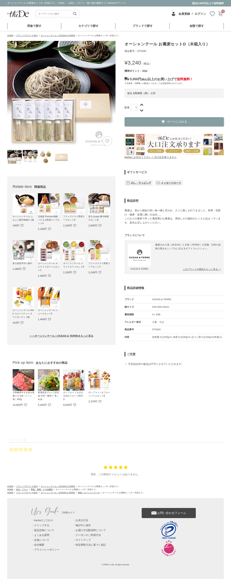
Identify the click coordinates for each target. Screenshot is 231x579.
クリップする (41, 525)
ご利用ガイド (53, 512)
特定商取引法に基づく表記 (91, 544)
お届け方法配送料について (91, 530)
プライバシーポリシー (46, 549)
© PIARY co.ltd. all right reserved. (116, 565)
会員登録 (184, 13)
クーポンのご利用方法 (88, 535)
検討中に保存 (83, 525)
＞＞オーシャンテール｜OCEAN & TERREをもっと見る (61, 335)
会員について (41, 540)
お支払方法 (82, 520)
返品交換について (44, 530)
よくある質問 (41, 535)
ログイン (200, 13)
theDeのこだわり (43, 520)
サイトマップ (83, 540)
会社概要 (39, 544)
